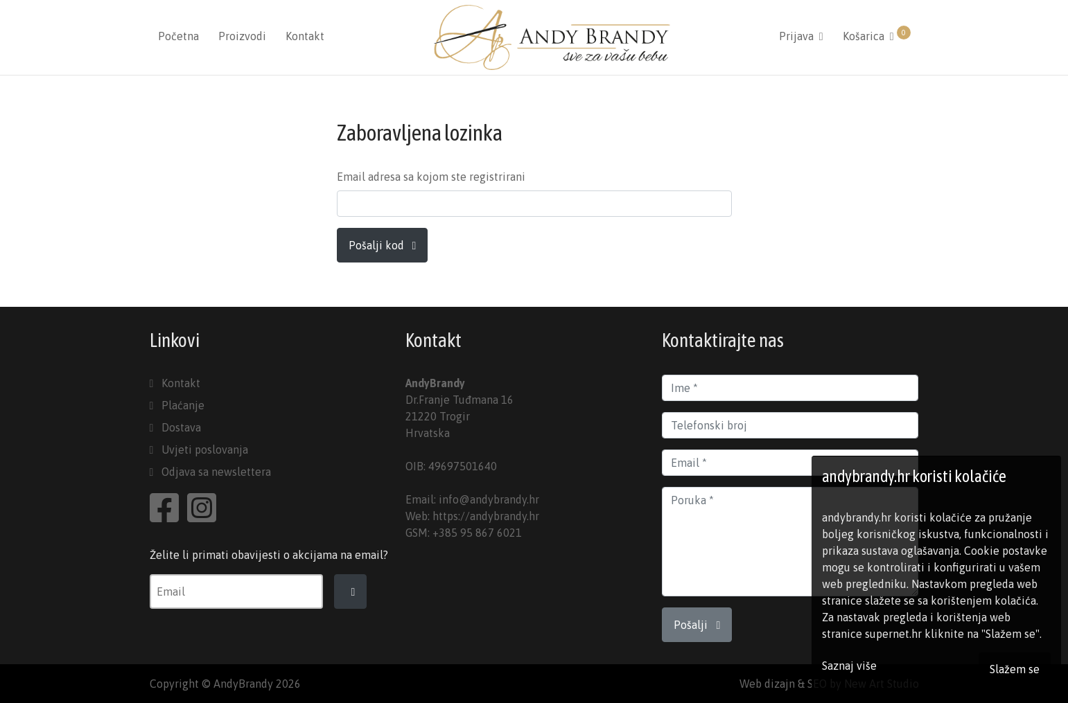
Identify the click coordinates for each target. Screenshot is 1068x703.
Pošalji (697, 625)
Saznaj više (849, 665)
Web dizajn (767, 683)
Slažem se (1015, 669)
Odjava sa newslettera (216, 471)
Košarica (877, 34)
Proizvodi (242, 36)
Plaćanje (182, 405)
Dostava (181, 427)
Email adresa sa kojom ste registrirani (431, 176)
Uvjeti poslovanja (204, 449)
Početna (178, 36)
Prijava (801, 36)
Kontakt (305, 36)
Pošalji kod (383, 245)
